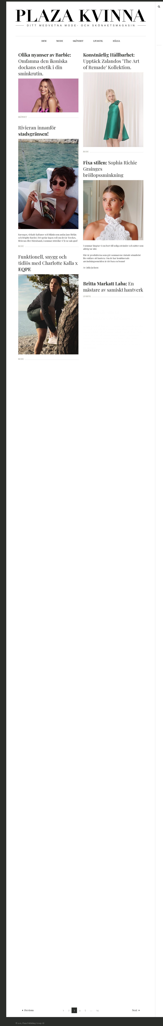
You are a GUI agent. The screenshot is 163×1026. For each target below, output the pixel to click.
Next (136, 1006)
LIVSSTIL (98, 41)
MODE (59, 41)
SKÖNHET (78, 41)
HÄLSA (116, 41)
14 (97, 1006)
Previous (28, 1006)
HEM (43, 41)
